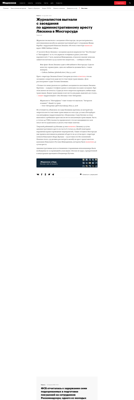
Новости (22, 3)
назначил (72, 126)
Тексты (46, 3)
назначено (90, 142)
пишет (41, 96)
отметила (82, 76)
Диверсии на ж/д (72, 8)
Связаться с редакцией (89, 174)
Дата (52, 3)
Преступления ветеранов (18, 8)
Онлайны (38, 3)
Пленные (6, 8)
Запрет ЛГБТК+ (46, 8)
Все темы (84, 8)
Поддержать (120, 3)
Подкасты (59, 3)
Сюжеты (30, 3)
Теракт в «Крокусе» (34, 8)
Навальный (39, 35)
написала (88, 45)
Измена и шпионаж (59, 8)
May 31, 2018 (71, 72)
